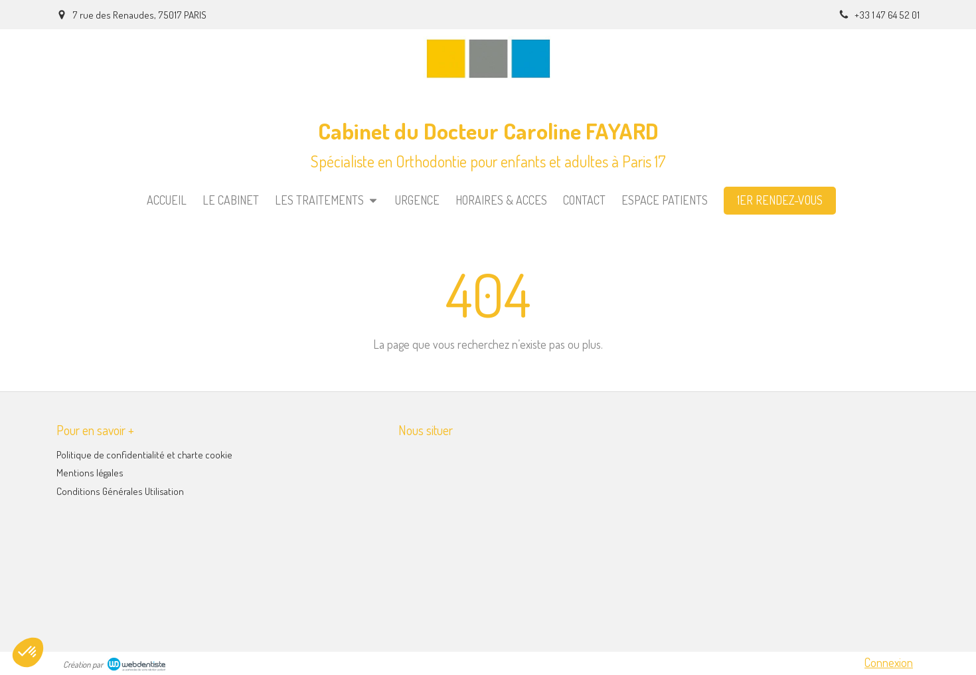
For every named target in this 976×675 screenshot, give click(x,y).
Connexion (888, 662)
